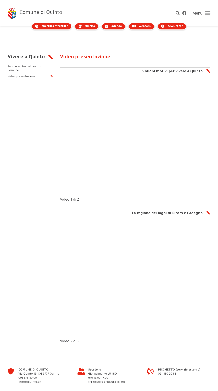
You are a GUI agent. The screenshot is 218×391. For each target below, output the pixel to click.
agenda (113, 26)
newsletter (172, 26)
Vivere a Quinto (26, 41)
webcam (141, 26)
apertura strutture (51, 26)
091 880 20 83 (167, 358)
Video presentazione (21, 60)
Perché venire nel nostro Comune (24, 52)
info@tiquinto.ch (29, 366)
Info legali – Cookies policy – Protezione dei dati (122, 385)
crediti (161, 385)
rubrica (86, 26)
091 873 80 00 (27, 362)
